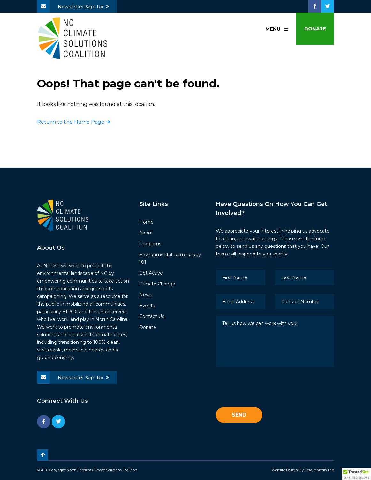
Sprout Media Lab (319, 470)
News (145, 295)
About (146, 233)
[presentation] (264, 388)
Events (147, 305)
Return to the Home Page (73, 122)
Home (146, 222)
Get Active (151, 273)
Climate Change (157, 284)
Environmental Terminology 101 (170, 258)
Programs (150, 244)
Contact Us (151, 316)
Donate (315, 29)
